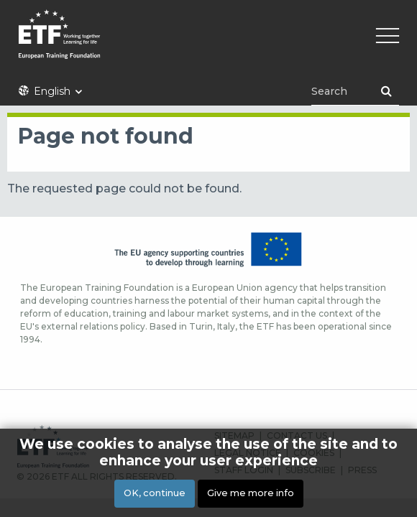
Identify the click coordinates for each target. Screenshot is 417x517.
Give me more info (250, 493)
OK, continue (154, 493)
